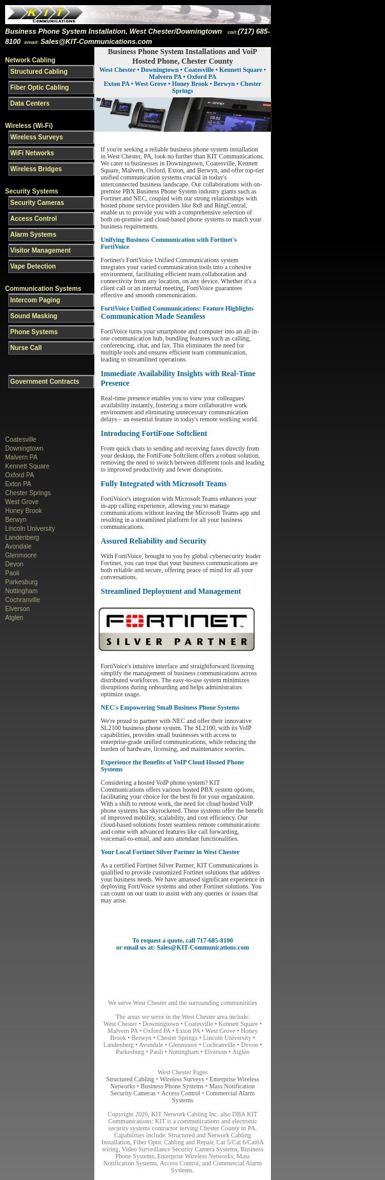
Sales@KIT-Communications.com (96, 41)
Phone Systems (33, 331)
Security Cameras (37, 202)
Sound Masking (33, 316)
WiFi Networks (32, 153)
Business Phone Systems (173, 1086)
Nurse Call (25, 347)
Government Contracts (44, 381)
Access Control (33, 218)
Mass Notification (232, 1086)
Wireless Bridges (36, 168)
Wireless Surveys (36, 137)
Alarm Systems (33, 234)
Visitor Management (40, 250)
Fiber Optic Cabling (39, 87)
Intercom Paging (35, 300)
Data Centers (30, 103)
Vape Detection (33, 266)
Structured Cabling (39, 71)
